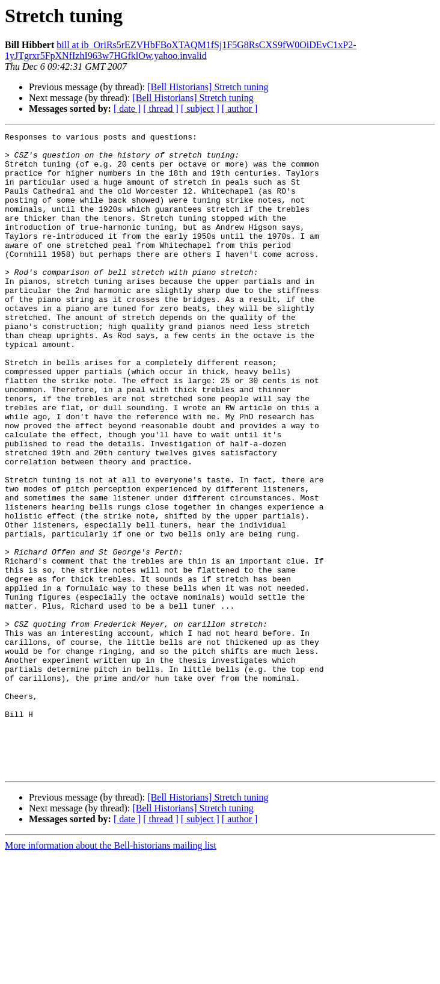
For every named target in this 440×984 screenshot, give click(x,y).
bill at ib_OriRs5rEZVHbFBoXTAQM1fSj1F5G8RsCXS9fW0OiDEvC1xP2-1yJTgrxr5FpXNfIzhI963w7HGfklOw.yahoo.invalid (180, 50)
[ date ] (127, 108)
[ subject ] (200, 108)
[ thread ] (161, 108)
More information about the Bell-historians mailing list (110, 973)
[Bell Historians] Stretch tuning (207, 87)
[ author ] (240, 108)
